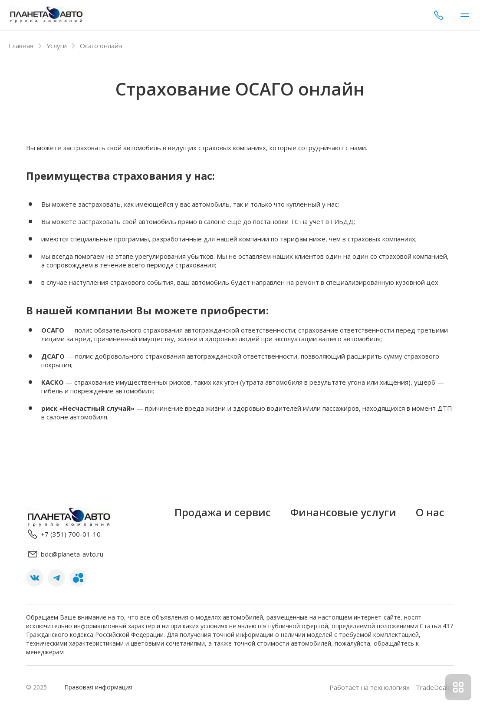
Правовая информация (98, 687)
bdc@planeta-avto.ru (64, 554)
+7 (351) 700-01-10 (438, 15)
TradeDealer (434, 687)
